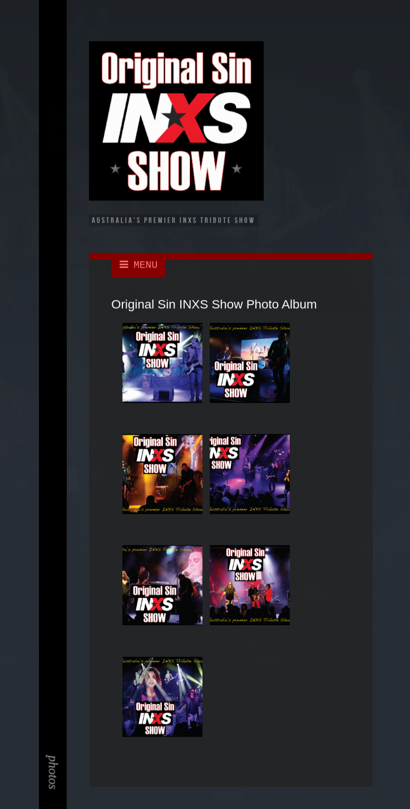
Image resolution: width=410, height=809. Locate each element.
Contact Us (54, 144)
